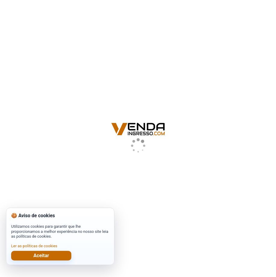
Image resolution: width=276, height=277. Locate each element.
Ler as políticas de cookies (34, 246)
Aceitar (41, 255)
